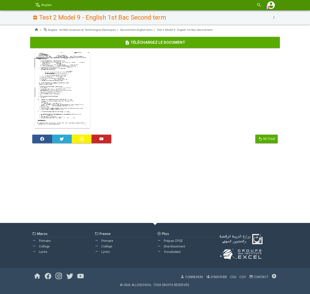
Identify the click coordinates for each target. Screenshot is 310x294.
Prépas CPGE (170, 241)
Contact (258, 277)
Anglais (43, 5)
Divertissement (171, 246)
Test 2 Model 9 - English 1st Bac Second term (198, 29)
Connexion (191, 277)
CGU (233, 277)
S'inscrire (216, 277)
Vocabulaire (169, 252)
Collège (41, 246)
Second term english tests (145, 29)
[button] (271, 5)
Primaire (41, 241)
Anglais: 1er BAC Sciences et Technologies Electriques (82, 29)
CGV (242, 277)
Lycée (39, 252)
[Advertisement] (155, 184)
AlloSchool (142, 285)
